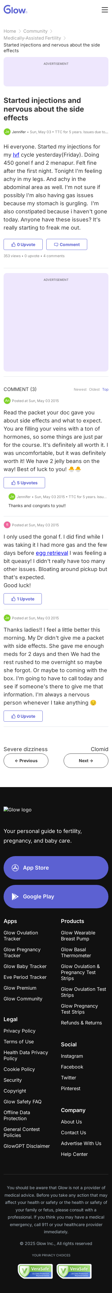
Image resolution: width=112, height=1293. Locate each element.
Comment (67, 244)
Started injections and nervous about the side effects (52, 47)
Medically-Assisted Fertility (32, 38)
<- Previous (26, 760)
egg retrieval (52, 553)
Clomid (99, 749)
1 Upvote (22, 598)
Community (35, 31)
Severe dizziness (26, 749)
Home (10, 31)
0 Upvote (23, 244)
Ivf (16, 155)
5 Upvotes (24, 482)
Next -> (86, 760)
